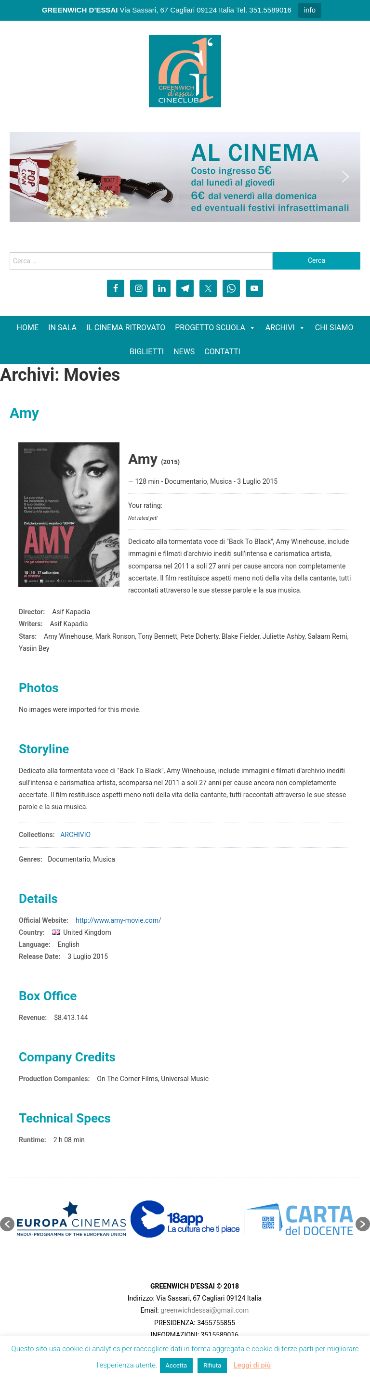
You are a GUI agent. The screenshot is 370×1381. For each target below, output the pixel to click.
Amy (24, 412)
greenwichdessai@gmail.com (204, 1310)
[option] (71, 1219)
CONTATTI (222, 351)
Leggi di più (252, 1365)
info (310, 10)
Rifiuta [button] (212, 1365)
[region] (185, 177)
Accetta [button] (176, 1365)
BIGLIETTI (147, 351)
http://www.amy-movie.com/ (118, 920)
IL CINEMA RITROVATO (125, 327)
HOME (28, 327)
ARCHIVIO (75, 835)
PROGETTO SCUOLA (210, 327)
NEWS (184, 351)
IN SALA (62, 327)
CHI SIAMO (334, 327)
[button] (24, 176)
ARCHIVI (280, 327)
